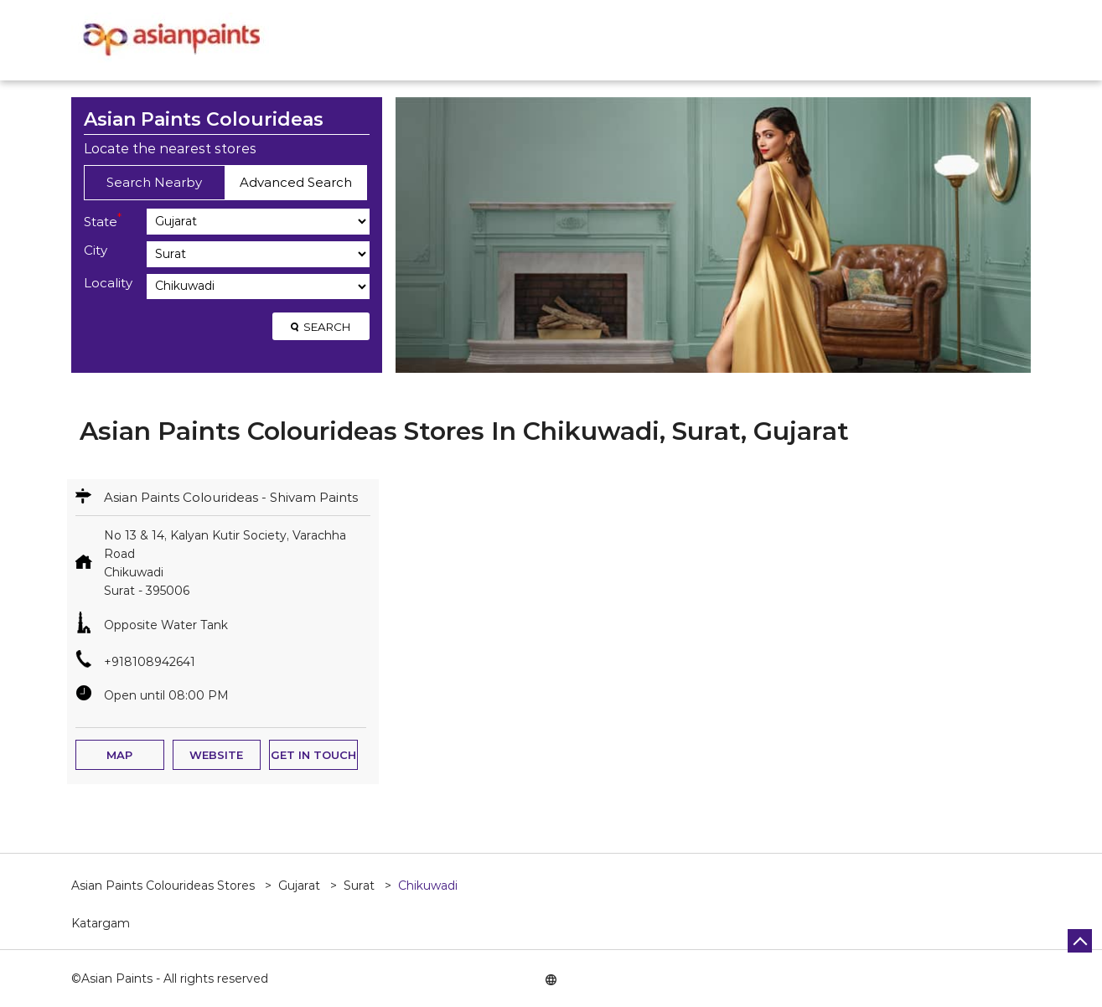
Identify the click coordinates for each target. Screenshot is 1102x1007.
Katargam (100, 923)
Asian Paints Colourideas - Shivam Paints (231, 497)
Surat (359, 885)
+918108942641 (149, 661)
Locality (108, 283)
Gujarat (299, 885)
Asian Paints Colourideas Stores (164, 885)
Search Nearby (154, 182)
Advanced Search (296, 182)
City (95, 250)
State (103, 220)
